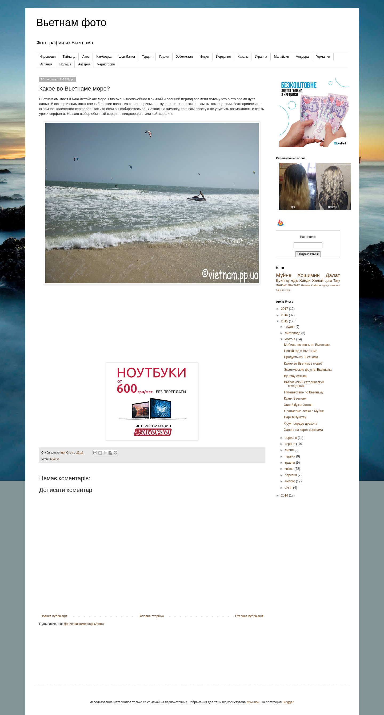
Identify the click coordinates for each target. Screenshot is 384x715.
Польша (65, 64)
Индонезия (47, 56)
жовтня (290, 339)
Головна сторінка (151, 616)
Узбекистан (184, 56)
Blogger (288, 702)
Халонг (281, 285)
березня (291, 475)
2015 (285, 321)
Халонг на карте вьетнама (303, 430)
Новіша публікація (54, 616)
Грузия (164, 56)
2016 (285, 315)
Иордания (223, 56)
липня (290, 450)
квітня (289, 469)
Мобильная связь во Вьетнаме (307, 345)
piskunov (253, 702)
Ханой (317, 280)
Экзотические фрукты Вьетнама (307, 370)
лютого (290, 481)
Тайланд (69, 56)
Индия (204, 56)
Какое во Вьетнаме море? (303, 363)
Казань (243, 56)
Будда (325, 285)
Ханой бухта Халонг (299, 405)
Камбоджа (103, 56)
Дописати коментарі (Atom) (84, 624)
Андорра (302, 56)
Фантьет (293, 285)
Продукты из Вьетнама (301, 357)
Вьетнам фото (71, 22)
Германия (323, 56)
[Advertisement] (152, 323)
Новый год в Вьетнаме (300, 351)
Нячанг (305, 285)
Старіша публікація (249, 616)
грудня (290, 327)
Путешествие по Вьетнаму (303, 392)
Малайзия (281, 56)
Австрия (84, 64)
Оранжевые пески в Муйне (304, 411)
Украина (261, 56)
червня (290, 456)
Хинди (304, 280)
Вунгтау (283, 280)
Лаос (85, 56)
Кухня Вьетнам (295, 398)
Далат (333, 275)
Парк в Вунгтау (295, 417)
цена (328, 281)
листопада (293, 333)
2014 (285, 495)
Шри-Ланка (126, 56)
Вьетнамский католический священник (304, 384)
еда (294, 280)
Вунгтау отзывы (295, 376)
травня (290, 462)
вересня (291, 438)
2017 (285, 309)
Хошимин (308, 275)
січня (289, 488)
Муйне (54, 458)
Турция (147, 56)
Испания (46, 64)
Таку (336, 281)
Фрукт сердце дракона (300, 423)
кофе (288, 289)
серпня (290, 444)
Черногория (106, 64)
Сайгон (316, 285)
